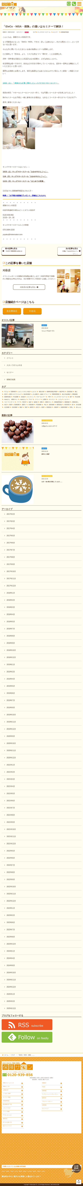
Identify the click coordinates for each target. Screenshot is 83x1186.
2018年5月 (11, 621)
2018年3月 (11, 607)
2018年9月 (11, 643)
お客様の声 (5, 1090)
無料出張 (5, 1118)
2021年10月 (11, 829)
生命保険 (14, 407)
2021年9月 (11, 822)
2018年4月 (11, 614)
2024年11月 (11, 980)
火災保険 (6, 407)
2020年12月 (11, 758)
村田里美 (67, 404)
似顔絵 (36, 402)
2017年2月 (11, 514)
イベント (10, 358)
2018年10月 (11, 650)
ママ (18, 402)
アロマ (30, 399)
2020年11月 (11, 750)
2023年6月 (11, 922)
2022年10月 (11, 887)
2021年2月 (11, 772)
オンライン (30, 397)
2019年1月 (11, 664)
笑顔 (26, 407)
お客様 (45, 399)
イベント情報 (6, 1111)
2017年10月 (11, 571)
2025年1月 (11, 994)
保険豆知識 (11, 379)
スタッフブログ (6, 1108)
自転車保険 (26, 394)
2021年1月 (11, 765)
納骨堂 (32, 407)
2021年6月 (11, 801)
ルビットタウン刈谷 (24, 391)
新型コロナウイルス (15, 394)
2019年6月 (11, 693)
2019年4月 (11, 679)
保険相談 (67, 402)
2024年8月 (11, 965)
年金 (45, 404)
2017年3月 (11, 521)
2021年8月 (11, 815)
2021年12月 (11, 844)
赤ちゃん (78, 407)
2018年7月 (11, 629)
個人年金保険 (66, 394)
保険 (41, 402)
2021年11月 (11, 836)
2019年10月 (11, 715)
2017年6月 (11, 543)
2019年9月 (11, 707)
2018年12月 (11, 657)
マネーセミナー (40, 397)
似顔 (30, 402)
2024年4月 (11, 958)
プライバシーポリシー (47, 1101)
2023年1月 (11, 908)
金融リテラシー (44, 394)
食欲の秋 (41, 391)
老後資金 (49, 407)
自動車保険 (64, 407)
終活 (37, 407)
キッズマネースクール (43, 32)
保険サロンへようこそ (8, 1082)
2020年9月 (11, 736)
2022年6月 (11, 858)
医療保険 (17, 404)
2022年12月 (11, 901)
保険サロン (48, 402)
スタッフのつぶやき (14, 365)
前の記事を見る (15, 250)
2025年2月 (11, 1001)
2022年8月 (11, 872)
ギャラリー (52, 399)
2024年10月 (11, 972)
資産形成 (69, 391)
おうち (34, 391)
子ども (6, 391)
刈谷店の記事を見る (28, 287)
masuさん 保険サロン (11, 399)
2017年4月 (11, 528)
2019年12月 (11, 729)
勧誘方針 (44, 1097)
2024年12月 (11, 987)
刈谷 (5, 404)
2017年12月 (11, 586)
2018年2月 (11, 600)
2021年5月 (11, 793)
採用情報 (44, 1090)
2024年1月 (11, 951)
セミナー (55, 32)
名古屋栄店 (11, 311)
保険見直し (75, 402)
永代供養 (78, 404)
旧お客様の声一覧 (7, 1104)
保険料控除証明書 (52, 391)
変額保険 (74, 394)
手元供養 (77, 397)
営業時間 (13, 391)
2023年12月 (11, 944)
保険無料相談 (65, 32)
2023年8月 (11, 937)
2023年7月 (11, 930)
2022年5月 (11, 851)
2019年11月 (11, 722)
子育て (50, 397)
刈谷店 (32, 311)
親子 (71, 397)
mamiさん (23, 399)
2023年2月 (11, 915)
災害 (5, 394)
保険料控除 (7, 397)
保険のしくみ (6, 1086)
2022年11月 (11, 894)
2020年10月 (11, 743)
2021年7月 (11, 808)
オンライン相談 (6, 1097)
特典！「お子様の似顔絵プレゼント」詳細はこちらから (24, 195)
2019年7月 (11, 700)
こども (60, 399)
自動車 (56, 407)
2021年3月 (11, 779)
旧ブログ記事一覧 (7, 1122)
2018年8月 (11, 636)
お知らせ (26, 32)
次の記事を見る (68, 251)
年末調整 (15, 397)
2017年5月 (11, 536)
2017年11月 (11, 578)
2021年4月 (11, 786)
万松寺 (24, 402)
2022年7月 (11, 865)
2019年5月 (11, 686)
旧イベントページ (7, 1125)
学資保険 (38, 404)
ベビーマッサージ (9, 402)
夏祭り (24, 404)
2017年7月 (11, 550)
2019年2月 (11, 672)
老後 (42, 407)
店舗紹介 (44, 1082)
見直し (71, 407)
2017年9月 (11, 564)
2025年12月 (11, 1008)
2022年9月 (11, 879)
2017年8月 (11, 557)
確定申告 (62, 391)
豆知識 (23, 397)
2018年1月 (11, 593)
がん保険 (35, 394)
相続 (21, 407)
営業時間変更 (55, 394)
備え (76, 391)
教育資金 (59, 404)
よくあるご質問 (6, 1093)
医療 (10, 404)
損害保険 (51, 404)
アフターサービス (7, 1115)
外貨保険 (31, 404)
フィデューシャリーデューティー (50, 1094)
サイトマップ (45, 1108)
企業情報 (44, 1105)
